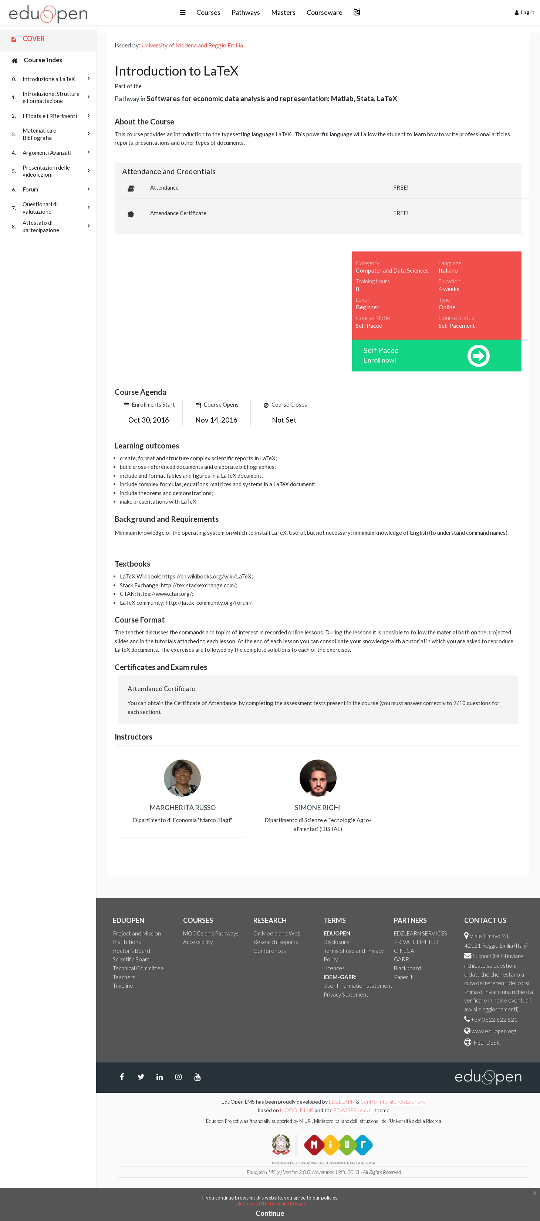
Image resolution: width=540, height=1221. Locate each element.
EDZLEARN (342, 1101)
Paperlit (403, 977)
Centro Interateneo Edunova (393, 1101)
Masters (283, 12)
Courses (208, 12)
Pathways (246, 12)
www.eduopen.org (494, 1031)
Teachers (124, 977)
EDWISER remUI (353, 1110)
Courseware (324, 12)
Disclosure (337, 941)
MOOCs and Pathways (211, 933)
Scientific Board (132, 959)
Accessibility (198, 941)
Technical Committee (138, 968)
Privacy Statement (346, 994)
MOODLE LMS (297, 1110)
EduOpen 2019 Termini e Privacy (270, 1204)
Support (482, 956)
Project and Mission (137, 933)
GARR (401, 959)
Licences (334, 968)
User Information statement (358, 985)
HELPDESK (486, 1042)
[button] (182, 12)
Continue (270, 1213)
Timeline (123, 985)
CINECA (404, 950)
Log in (525, 12)
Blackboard (407, 968)
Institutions (127, 941)
